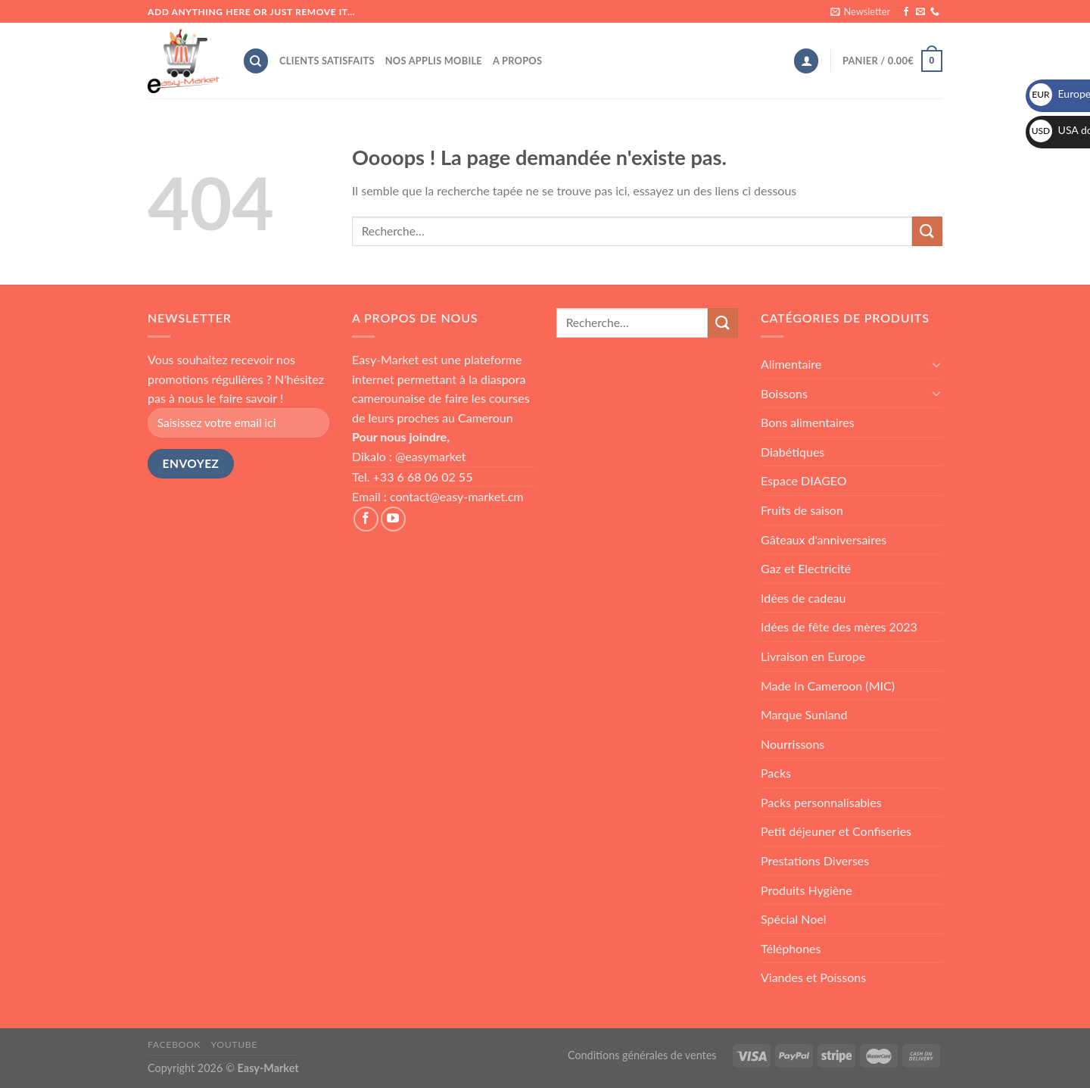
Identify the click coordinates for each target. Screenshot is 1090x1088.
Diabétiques (792, 451)
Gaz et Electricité (806, 568)
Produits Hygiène (806, 890)
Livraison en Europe (813, 656)
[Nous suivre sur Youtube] (393, 519)
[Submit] (927, 231)
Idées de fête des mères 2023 (839, 626)
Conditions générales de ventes (642, 1055)
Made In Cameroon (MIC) (828, 685)
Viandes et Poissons (813, 977)
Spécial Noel (794, 919)
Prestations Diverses (815, 860)
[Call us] (934, 12)
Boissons (784, 393)
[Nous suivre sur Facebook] (906, 12)
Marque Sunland (804, 714)
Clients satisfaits (327, 61)
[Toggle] (936, 364)
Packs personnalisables (821, 802)
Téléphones (791, 948)
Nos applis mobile (433, 61)
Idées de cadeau (803, 598)
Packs (776, 772)
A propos (517, 61)
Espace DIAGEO (804, 480)
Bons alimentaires (808, 422)
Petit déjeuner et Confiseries (836, 831)
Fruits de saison (802, 510)
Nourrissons (792, 744)
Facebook (174, 1044)
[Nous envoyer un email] (920, 12)
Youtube (234, 1044)
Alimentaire (791, 364)
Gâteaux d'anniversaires (823, 539)
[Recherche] (256, 60)
